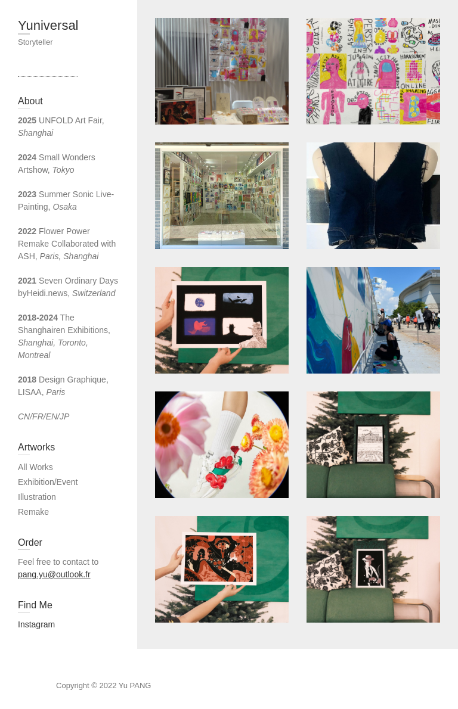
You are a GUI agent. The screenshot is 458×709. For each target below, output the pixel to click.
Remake (33, 512)
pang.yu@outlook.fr (54, 574)
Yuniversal (48, 25)
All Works (35, 467)
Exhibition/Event (48, 482)
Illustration (37, 497)
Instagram (36, 624)
